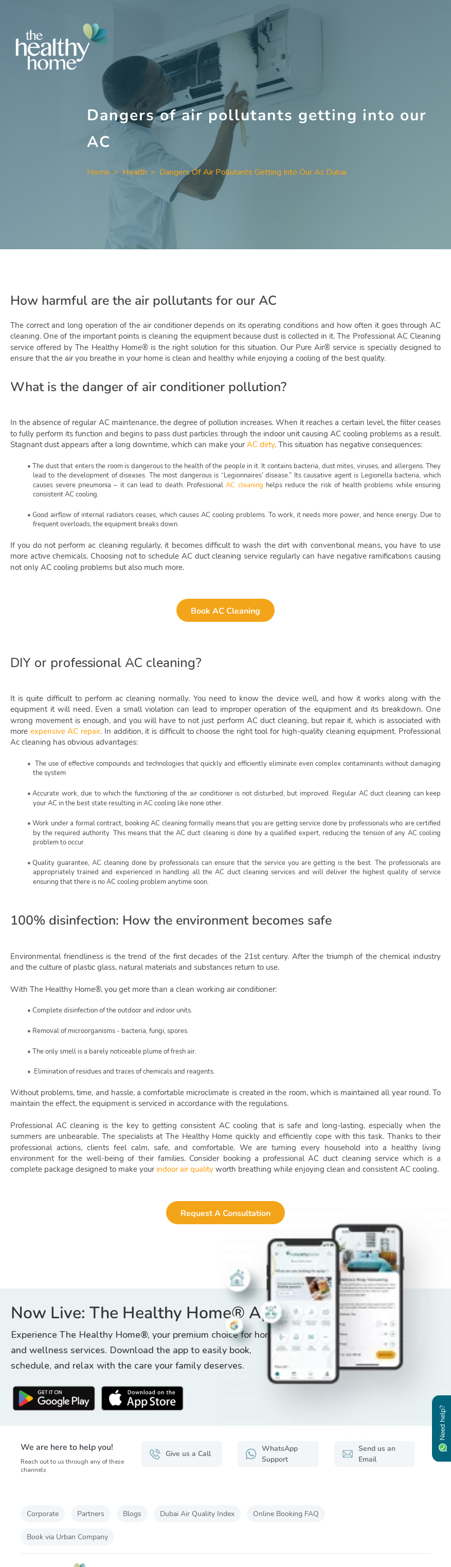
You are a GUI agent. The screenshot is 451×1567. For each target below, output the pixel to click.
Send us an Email (368, 1454)
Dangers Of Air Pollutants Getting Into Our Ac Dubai (253, 172)
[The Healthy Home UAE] (225, 46)
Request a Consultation (225, 1213)
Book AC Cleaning (225, 611)
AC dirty (261, 444)
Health (134, 172)
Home (98, 172)
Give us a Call (180, 1454)
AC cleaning (244, 485)
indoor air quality (184, 1169)
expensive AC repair (65, 731)
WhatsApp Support (271, 1454)
